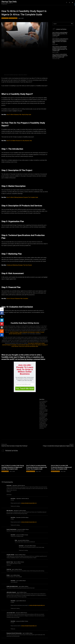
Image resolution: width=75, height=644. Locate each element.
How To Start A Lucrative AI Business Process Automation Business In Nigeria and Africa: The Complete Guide (60, 41)
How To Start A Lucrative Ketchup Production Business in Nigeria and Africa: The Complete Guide (36, 467)
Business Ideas (5, 471)
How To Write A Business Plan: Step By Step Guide (19, 114)
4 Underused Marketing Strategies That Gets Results (19, 265)
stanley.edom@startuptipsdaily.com (29, 503)
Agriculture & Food (31, 471)
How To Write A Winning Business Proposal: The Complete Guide (22, 197)
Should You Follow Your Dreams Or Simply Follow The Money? (14, 446)
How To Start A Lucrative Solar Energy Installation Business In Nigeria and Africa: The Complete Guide (12, 467)
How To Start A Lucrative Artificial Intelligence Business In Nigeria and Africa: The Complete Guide (59, 56)
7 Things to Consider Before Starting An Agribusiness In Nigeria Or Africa (58, 446)
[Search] (72, 23)
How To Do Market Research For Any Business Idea (19, 140)
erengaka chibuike (10, 554)
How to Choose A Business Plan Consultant (17, 298)
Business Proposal (13, 18)
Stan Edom (41, 399)
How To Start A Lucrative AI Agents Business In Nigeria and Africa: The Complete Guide (59, 34)
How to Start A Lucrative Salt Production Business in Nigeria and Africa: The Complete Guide (61, 467)
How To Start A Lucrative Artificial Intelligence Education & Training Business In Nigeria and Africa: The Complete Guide (59, 48)
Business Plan (4, 18)
